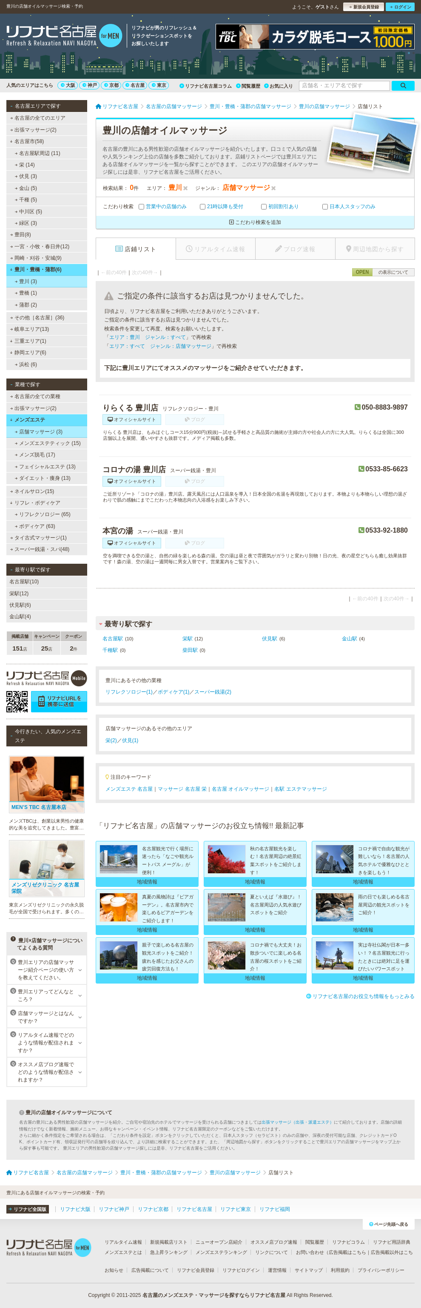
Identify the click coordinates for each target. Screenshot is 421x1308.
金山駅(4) (20, 617)
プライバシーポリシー (381, 1270)
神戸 (89, 85)
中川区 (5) (28, 212)
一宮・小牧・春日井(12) (40, 247)
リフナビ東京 (235, 1209)
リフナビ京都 (153, 1209)
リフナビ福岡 (274, 1209)
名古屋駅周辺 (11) (37, 153)
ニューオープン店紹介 (219, 1242)
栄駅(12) (18, 594)
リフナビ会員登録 (195, 1270)
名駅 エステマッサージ (300, 789)
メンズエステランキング (221, 1252)
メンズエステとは (123, 1252)
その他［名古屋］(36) (37, 318)
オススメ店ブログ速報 (273, 1242)
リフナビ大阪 (75, 1209)
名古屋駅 (112, 639)
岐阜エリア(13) (29, 329)
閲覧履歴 (248, 86)
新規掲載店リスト (169, 1242)
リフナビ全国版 (27, 1209)
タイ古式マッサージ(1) (38, 538)
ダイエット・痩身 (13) (43, 478)
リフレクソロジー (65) (43, 514)
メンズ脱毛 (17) (35, 455)
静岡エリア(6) (28, 353)
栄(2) (111, 740)
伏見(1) (130, 740)
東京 (159, 85)
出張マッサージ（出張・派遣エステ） (298, 1122)
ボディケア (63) (35, 526)
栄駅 (187, 639)
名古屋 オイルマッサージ (240, 789)
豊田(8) (20, 235)
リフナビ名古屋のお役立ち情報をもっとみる (360, 996)
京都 (111, 85)
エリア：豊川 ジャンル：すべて (147, 337)
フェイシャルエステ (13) (45, 467)
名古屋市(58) (27, 141)
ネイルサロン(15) (32, 491)
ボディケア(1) (174, 692)
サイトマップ (309, 1270)
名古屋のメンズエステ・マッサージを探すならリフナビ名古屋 (213, 1295)
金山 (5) (26, 188)
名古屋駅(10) (24, 582)
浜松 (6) (26, 364)
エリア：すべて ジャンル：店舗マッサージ (160, 346)
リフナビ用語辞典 (391, 1242)
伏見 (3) (26, 176)
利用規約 (340, 1270)
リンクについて (271, 1252)
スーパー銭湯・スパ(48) (40, 549)
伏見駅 (269, 639)
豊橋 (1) (26, 293)
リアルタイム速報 (123, 1242)
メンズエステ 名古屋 (129, 789)
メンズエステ (27, 420)
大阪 (68, 85)
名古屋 (135, 85)
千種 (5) (26, 200)
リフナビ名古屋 (194, 1209)
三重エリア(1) (28, 341)
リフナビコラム (348, 1242)
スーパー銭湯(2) (212, 692)
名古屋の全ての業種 (35, 396)
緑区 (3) (26, 223)
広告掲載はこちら (347, 1252)
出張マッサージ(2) (33, 130)
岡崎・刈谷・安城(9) (36, 258)
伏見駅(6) (20, 605)
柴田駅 (190, 650)
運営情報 (277, 1270)
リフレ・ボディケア (35, 503)
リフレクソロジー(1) (129, 692)
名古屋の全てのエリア (37, 118)
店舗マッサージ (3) (39, 432)
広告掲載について (150, 1270)
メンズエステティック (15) (48, 443)
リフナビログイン (241, 1270)
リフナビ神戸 (114, 1209)
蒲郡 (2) (26, 305)
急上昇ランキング (169, 1252)
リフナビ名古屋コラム (205, 86)
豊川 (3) (26, 281)
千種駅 (110, 650)
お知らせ (114, 1270)
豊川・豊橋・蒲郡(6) (35, 269)
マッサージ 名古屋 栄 (182, 789)
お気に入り (278, 86)
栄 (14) (25, 165)
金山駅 (349, 639)
